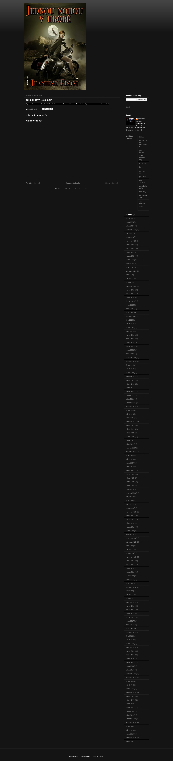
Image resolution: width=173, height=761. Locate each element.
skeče (141, 207)
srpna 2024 (130, 282)
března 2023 (130, 346)
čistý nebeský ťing (142, 158)
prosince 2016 (131, 628)
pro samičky (142, 181)
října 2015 (129, 681)
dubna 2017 (130, 613)
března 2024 (130, 301)
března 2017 (130, 617)
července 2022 (131, 376)
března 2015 (130, 707)
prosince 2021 (131, 403)
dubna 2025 (130, 252)
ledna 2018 (130, 580)
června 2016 (130, 651)
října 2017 (129, 591)
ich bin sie (142, 163)
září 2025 (129, 233)
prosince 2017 (131, 583)
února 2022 (130, 395)
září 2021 (129, 414)
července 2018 (131, 557)
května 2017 (130, 610)
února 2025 (130, 260)
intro (140, 167)
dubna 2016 (130, 659)
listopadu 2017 (131, 587)
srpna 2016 (130, 644)
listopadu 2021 (131, 406)
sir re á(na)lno (142, 202)
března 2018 (130, 572)
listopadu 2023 (131, 316)
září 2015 (129, 685)
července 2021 (131, 422)
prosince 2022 (131, 358)
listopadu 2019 (131, 497)
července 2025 (131, 241)
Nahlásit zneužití (129, 137)
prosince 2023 (131, 312)
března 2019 (130, 527)
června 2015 (130, 696)
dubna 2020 (130, 478)
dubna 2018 (130, 568)
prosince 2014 (131, 719)
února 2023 (130, 350)
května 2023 (130, 339)
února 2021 (130, 440)
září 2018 (129, 549)
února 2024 (130, 305)
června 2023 (130, 335)
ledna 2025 (130, 263)
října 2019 (129, 500)
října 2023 (129, 320)
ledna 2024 (130, 309)
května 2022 (130, 384)
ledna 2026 (130, 226)
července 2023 (131, 331)
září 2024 (129, 278)
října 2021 (129, 410)
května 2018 (130, 565)
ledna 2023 (130, 354)
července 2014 (131, 738)
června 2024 (130, 290)
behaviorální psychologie (143, 143)
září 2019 (129, 504)
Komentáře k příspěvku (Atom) (79, 189)
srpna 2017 (130, 598)
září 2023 (129, 324)
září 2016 (129, 640)
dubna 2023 (130, 342)
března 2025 (130, 256)
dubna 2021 (130, 433)
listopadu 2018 (131, 542)
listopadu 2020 (131, 452)
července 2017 (131, 602)
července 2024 (131, 286)
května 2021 (130, 429)
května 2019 (130, 519)
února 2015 (130, 711)
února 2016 (130, 666)
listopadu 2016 (131, 632)
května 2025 (130, 248)
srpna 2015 (130, 689)
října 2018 (129, 546)
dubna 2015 (130, 704)
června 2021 (130, 425)
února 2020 (130, 485)
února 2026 (130, 222)
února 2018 (130, 576)
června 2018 (130, 561)
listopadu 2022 (131, 361)
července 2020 (131, 467)
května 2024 (130, 294)
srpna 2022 (130, 373)
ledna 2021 (130, 444)
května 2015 (130, 700)
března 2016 (130, 662)
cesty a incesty (141, 151)
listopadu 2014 (131, 722)
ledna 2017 (130, 625)
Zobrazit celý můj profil (134, 130)
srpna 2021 (130, 418)
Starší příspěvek (111, 183)
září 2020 (129, 459)
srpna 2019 (130, 508)
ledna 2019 (130, 534)
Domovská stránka (72, 183)
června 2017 (130, 606)
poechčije (142, 176)
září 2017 (129, 595)
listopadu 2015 (131, 677)
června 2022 (130, 380)
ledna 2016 (130, 670)
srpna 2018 (130, 553)
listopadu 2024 (131, 271)
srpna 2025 (130, 237)
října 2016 (129, 636)
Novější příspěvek (33, 183)
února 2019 (130, 531)
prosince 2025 (131, 230)
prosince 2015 (131, 674)
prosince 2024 (131, 267)
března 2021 (130, 437)
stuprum (141, 119)
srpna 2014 (130, 734)
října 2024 (129, 275)
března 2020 (130, 482)
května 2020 (130, 474)
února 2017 (130, 621)
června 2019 (130, 516)
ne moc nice (142, 172)
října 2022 (129, 365)
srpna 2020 (130, 463)
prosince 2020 (131, 448)
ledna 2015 (130, 715)
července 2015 (131, 692)
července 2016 (131, 647)
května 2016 (130, 655)
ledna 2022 (130, 399)
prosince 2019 (131, 493)
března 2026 (130, 218)
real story (142, 192)
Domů (128, 107)
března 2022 (130, 391)
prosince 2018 (131, 538)
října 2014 (129, 726)
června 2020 (130, 470)
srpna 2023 (130, 327)
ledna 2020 (130, 489)
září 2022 (129, 369)
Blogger (101, 756)
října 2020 (129, 455)
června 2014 (130, 741)
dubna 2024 (130, 297)
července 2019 (131, 512)
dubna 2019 (130, 523)
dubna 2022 (130, 388)
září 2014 (129, 730)
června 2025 (130, 245)
